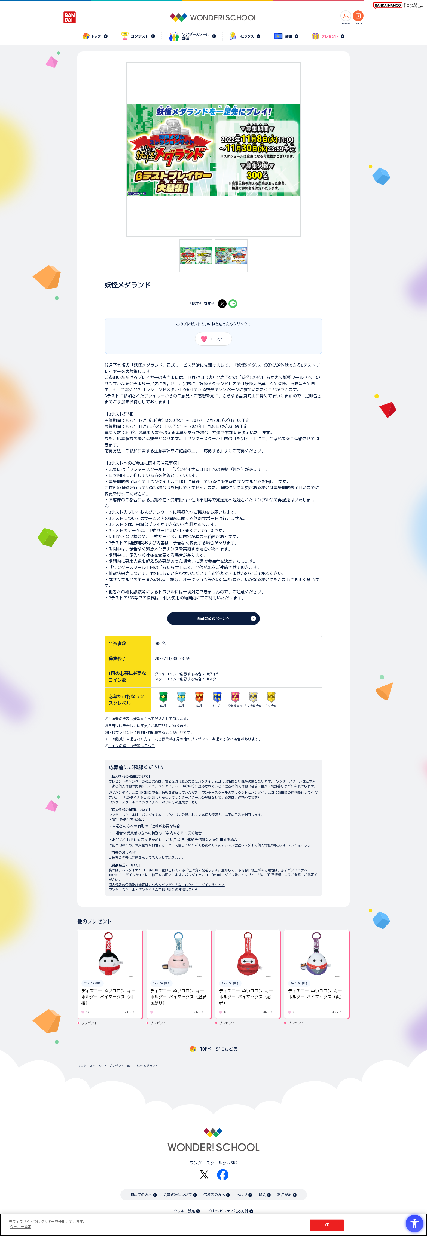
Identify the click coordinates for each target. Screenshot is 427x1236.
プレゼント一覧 (119, 1065)
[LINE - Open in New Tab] (232, 303)
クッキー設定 (184, 1211)
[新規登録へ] (345, 15)
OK (327, 1225)
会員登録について (177, 1195)
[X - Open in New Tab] (222, 303)
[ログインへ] (358, 15)
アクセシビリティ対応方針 (226, 1211)
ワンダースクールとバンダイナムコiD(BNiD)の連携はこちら (153, 802)
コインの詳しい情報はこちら (131, 746)
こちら (305, 845)
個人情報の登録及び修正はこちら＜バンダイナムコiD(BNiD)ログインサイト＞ (167, 884)
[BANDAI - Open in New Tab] (69, 17)
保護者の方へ (214, 1195)
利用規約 (284, 1195)
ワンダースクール (89, 1065)
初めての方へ (141, 1195)
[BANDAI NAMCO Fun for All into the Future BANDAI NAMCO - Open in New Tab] (398, 5)
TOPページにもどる (219, 1049)
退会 (262, 1195)
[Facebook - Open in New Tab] (222, 1174)
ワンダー (211, 338)
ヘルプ (241, 1195)
